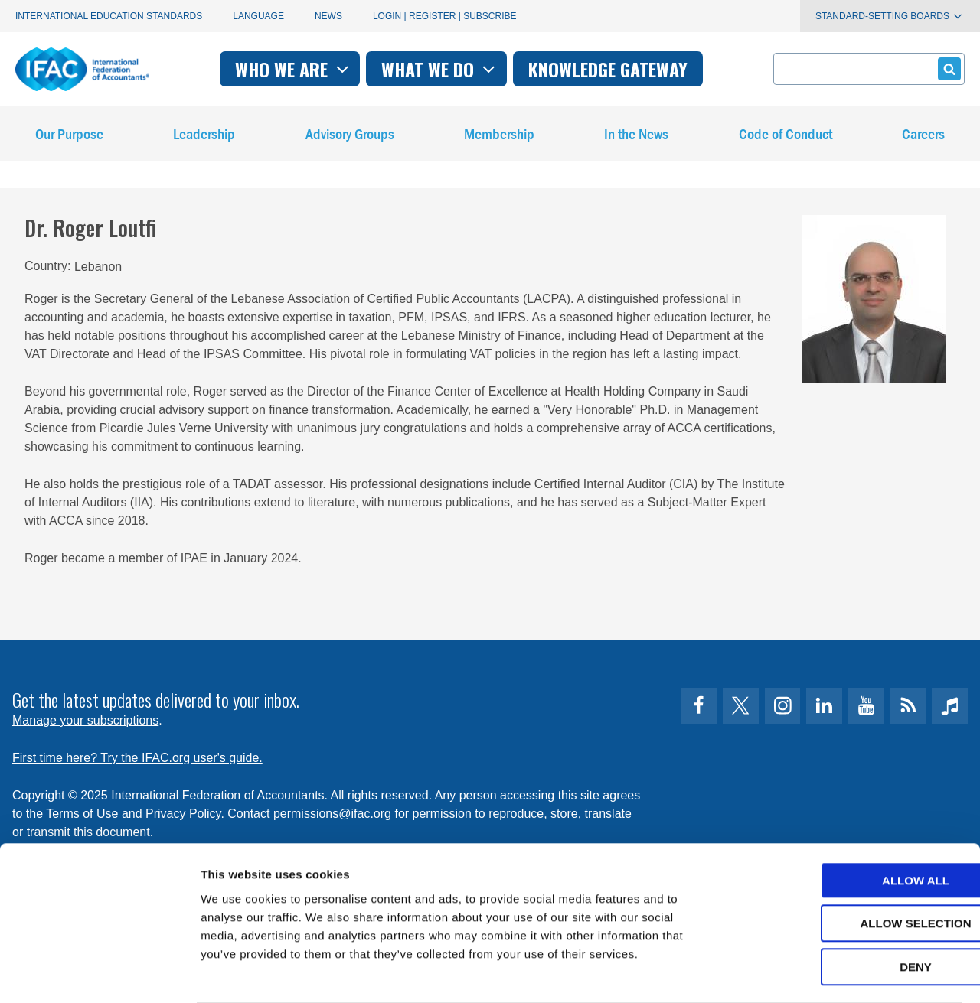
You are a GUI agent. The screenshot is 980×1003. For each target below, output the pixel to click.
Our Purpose (69, 137)
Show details (803, 972)
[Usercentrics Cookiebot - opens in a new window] (99, 973)
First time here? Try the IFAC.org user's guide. (137, 757)
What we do (439, 69)
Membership (499, 137)
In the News (636, 137)
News (328, 16)
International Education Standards (108, 16)
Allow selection (852, 863)
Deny (852, 906)
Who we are (293, 69)
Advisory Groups (349, 137)
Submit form (947, 68)
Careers (923, 137)
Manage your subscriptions (85, 720)
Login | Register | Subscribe (445, 16)
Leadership (204, 137)
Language (258, 16)
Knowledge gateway (608, 69)
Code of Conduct (785, 137)
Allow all (852, 819)
